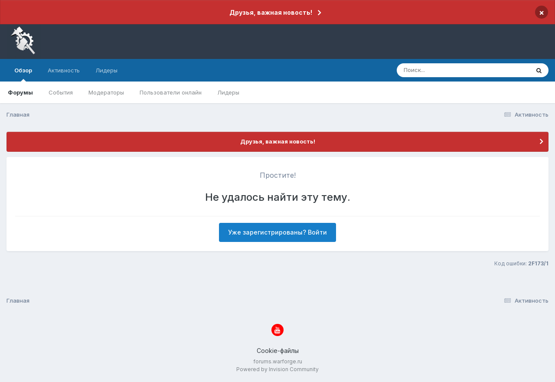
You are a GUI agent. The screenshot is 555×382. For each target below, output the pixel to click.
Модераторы (106, 92)
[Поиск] (446, 70)
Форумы (20, 92)
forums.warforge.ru (277, 361)
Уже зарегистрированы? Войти (277, 232)
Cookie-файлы (278, 350)
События (61, 92)
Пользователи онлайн (171, 92)
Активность (64, 70)
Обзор (23, 74)
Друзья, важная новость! (270, 12)
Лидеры (228, 92)
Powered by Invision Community (277, 369)
